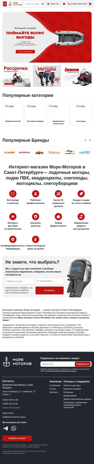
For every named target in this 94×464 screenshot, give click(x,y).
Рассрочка (68, 392)
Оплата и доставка (72, 385)
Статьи (53, 389)
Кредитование (70, 396)
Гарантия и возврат (72, 389)
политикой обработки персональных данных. (61, 371)
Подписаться (82, 364)
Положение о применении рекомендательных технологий (75, 405)
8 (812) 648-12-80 (10, 400)
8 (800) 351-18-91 (10, 404)
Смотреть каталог (17, 438)
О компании (55, 385)
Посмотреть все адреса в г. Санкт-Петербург (18, 386)
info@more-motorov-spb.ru (14, 417)
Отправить (49, 290)
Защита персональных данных (77, 399)
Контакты (54, 392)
